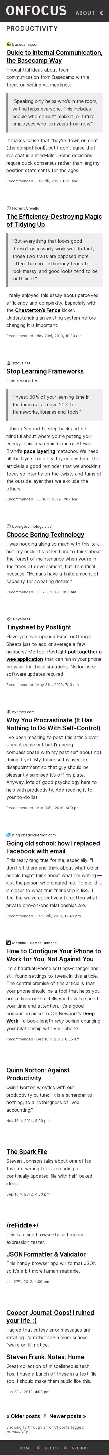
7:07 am (70, 499)
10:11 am (68, 592)
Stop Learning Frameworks (45, 371)
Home (26, 1448)
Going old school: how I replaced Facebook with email (53, 847)
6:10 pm (73, 808)
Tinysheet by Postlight (38, 627)
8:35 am (72, 1039)
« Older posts (23, 1416)
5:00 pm (42, 1120)
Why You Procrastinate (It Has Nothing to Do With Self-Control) (53, 724)
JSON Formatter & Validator (46, 1254)
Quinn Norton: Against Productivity (37, 1074)
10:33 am (73, 336)
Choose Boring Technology (45, 534)
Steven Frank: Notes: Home (45, 1357)
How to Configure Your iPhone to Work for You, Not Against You (53, 955)
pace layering (39, 451)
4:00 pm (42, 1194)
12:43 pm (73, 916)
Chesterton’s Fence (37, 310)
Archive (80, 1448)
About (86, 13)
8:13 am (70, 181)
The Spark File (26, 1151)
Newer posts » (67, 1416)
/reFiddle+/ (22, 1225)
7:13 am (72, 684)
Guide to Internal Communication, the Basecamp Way (54, 56)
